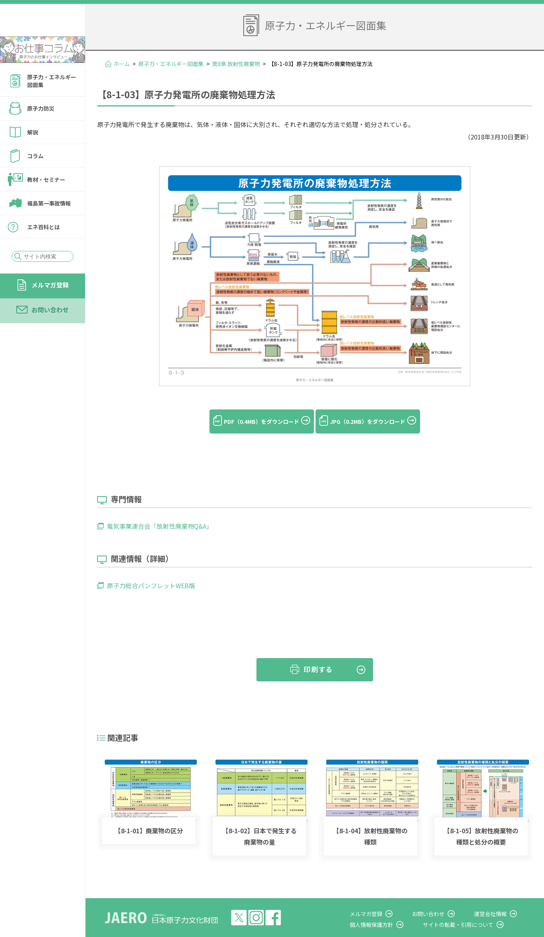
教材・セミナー (46, 200)
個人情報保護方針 (395, 911)
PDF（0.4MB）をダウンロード (252, 421)
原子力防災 (40, 129)
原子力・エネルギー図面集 (51, 102)
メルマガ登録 (50, 305)
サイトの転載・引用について (473, 911)
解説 (32, 153)
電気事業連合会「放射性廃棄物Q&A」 (160, 513)
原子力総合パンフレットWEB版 (151, 572)
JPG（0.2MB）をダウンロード (377, 421)
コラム (35, 177)
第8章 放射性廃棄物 (236, 64)
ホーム (121, 64)
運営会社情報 (498, 900)
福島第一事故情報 (49, 224)
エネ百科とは (43, 248)
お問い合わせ (50, 330)
